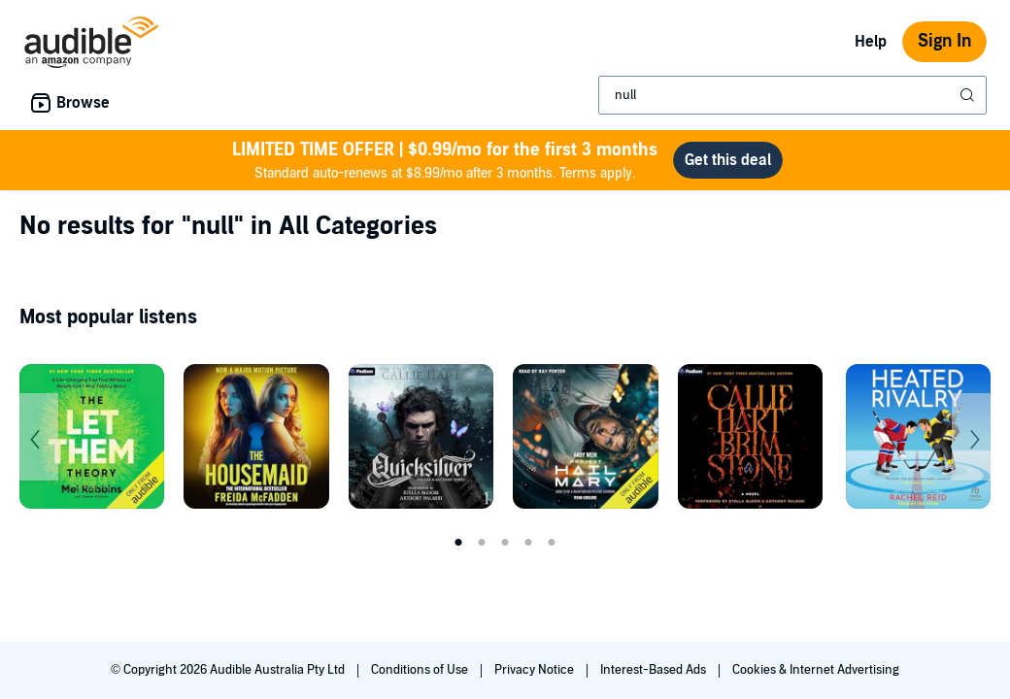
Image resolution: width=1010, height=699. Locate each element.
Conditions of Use (421, 670)
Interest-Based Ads (654, 670)
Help (871, 41)
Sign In (944, 41)
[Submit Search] (969, 95)
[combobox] (792, 95)
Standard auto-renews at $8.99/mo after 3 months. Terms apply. (444, 160)
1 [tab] (458, 542)
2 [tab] (481, 542)
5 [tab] (551, 542)
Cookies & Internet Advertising (815, 670)
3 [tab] (505, 542)
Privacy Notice (535, 670)
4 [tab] (528, 542)
